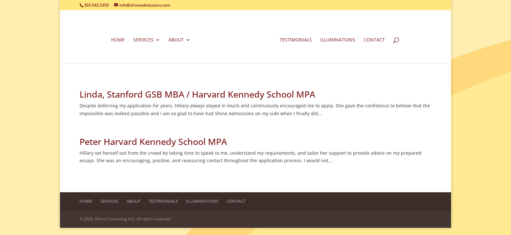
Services (143, 40)
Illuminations (337, 40)
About (176, 40)
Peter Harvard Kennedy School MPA (153, 141)
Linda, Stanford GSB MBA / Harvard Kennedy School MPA (197, 94)
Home (118, 40)
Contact (374, 40)
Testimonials (296, 40)
